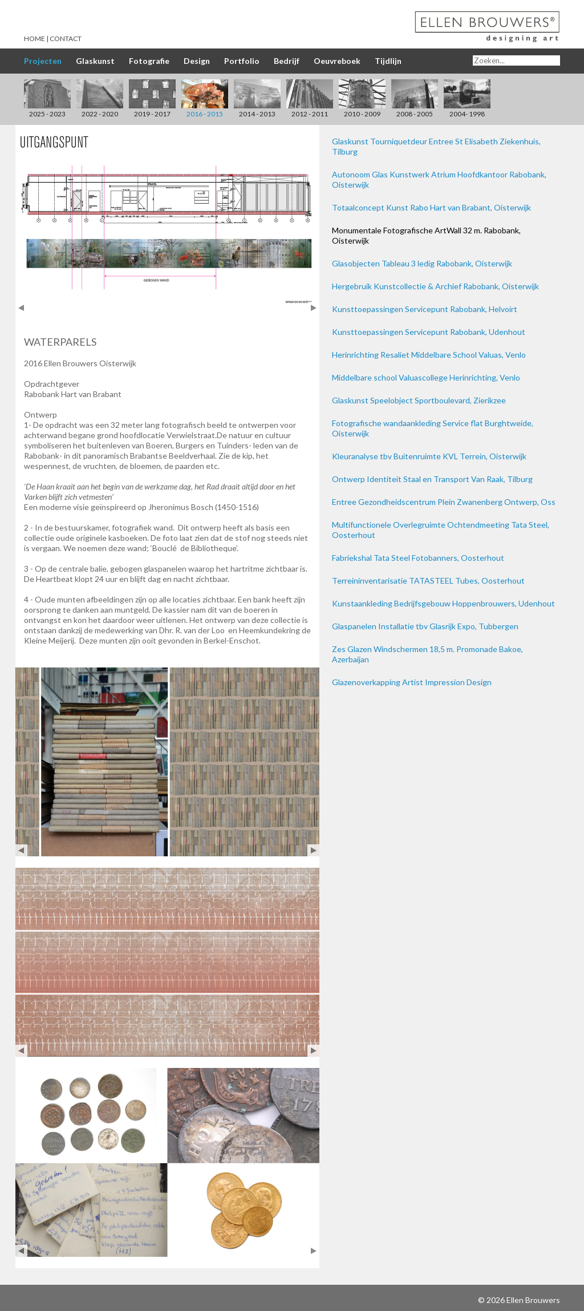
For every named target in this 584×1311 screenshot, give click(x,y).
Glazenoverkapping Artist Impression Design (412, 682)
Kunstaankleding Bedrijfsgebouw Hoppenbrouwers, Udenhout (443, 603)
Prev (21, 308)
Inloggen (460, 1300)
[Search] (516, 60)
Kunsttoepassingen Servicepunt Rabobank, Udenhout (428, 332)
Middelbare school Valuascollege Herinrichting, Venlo (426, 377)
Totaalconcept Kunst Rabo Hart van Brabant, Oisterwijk (431, 207)
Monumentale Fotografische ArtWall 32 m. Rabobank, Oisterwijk (426, 235)
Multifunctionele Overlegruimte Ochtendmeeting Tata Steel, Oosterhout (440, 530)
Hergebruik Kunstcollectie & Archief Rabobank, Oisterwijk (435, 286)
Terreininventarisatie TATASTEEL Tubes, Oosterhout (428, 580)
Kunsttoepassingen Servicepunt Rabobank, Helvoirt (424, 309)
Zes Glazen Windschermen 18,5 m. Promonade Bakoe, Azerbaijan (427, 654)
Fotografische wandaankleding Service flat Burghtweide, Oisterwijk (432, 428)
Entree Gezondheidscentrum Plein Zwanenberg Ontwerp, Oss (443, 502)
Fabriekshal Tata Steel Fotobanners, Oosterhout (418, 558)
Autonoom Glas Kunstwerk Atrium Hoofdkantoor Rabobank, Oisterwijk (439, 179)
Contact (66, 38)
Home (34, 38)
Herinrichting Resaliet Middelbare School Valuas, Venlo (429, 354)
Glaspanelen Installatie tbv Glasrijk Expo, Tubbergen (425, 626)
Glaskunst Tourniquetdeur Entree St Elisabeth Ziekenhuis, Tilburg (436, 146)
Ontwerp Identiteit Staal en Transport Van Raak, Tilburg (432, 479)
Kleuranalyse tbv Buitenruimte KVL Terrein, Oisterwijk (429, 456)
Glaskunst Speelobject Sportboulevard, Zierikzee (419, 400)
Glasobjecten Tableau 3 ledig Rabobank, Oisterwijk (422, 263)
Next (313, 308)
